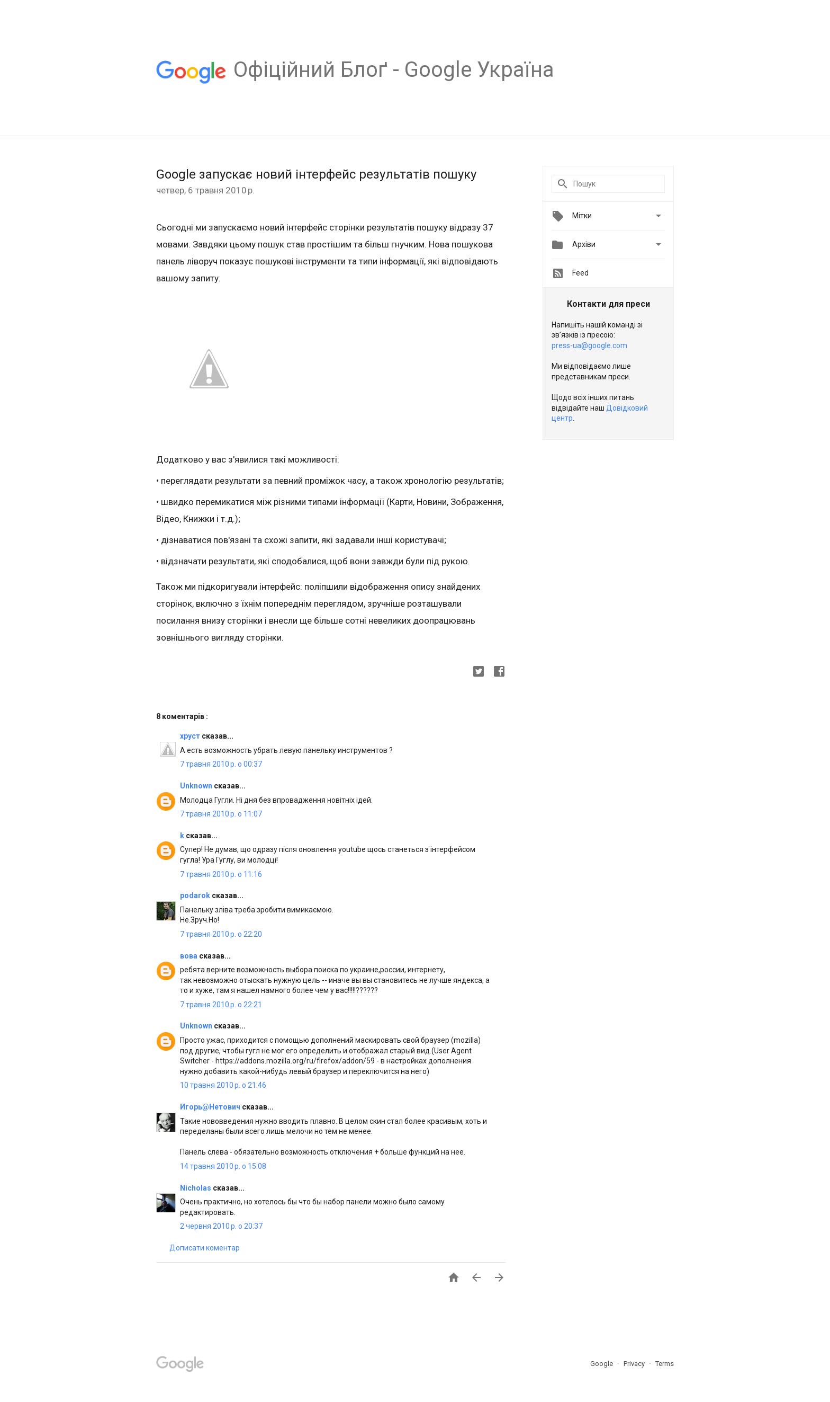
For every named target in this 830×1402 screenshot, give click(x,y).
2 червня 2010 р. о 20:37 (221, 1226)
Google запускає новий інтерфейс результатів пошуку (316, 174)
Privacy (635, 1364)
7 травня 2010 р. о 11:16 (221, 874)
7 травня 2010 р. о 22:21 (221, 1004)
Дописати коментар (204, 1248)
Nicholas (196, 1188)
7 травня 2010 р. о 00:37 (221, 764)
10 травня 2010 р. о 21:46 (223, 1085)
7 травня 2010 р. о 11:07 (221, 814)
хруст (191, 736)
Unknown (197, 786)
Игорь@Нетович (211, 1107)
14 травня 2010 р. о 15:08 (223, 1166)
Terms (664, 1364)
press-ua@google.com (589, 345)
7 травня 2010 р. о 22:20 (221, 934)
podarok (196, 895)
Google (602, 1364)
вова (189, 956)
